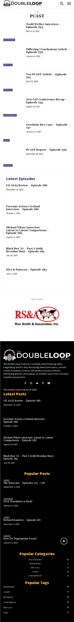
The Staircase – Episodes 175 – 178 (24, 483)
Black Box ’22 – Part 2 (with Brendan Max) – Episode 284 (25, 250)
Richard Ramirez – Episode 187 (22, 520)
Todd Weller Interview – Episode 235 (43, 26)
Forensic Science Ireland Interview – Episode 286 (23, 208)
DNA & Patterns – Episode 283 (26, 269)
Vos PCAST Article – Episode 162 (46, 76)
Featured (8, 499)
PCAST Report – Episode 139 (46, 149)
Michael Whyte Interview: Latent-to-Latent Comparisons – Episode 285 (27, 230)
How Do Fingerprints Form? (20, 538)
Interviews (9, 40)
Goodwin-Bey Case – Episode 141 (46, 126)
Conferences (10, 115)
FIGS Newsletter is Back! (17, 501)
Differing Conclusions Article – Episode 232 (48, 51)
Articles (8, 65)
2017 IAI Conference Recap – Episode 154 (46, 101)
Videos (7, 536)
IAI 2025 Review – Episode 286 (26, 185)
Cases (6, 140)
